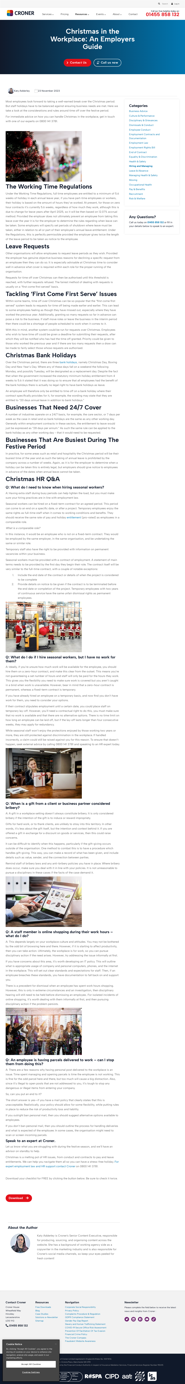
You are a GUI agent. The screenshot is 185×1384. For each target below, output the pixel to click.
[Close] (55, 1344)
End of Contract (138, 152)
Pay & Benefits (137, 189)
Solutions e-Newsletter (46, 1317)
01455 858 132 (162, 14)
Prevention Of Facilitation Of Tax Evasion (85, 1331)
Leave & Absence (138, 170)
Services (47, 14)
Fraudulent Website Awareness (80, 1341)
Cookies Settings (31, 1372)
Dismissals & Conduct (141, 125)
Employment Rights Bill (142, 147)
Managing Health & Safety (143, 175)
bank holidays (68, 362)
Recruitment (136, 194)
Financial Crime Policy (76, 1334)
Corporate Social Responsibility (80, 1307)
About (116, 14)
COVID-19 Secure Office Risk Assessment (85, 1327)
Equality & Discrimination (143, 156)
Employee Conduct (140, 129)
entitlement (74, 517)
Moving (133, 180)
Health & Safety (137, 161)
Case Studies (41, 1314)
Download (16, 1198)
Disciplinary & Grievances (143, 120)
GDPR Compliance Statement (79, 1317)
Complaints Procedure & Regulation (82, 1314)
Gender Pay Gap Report (76, 1321)
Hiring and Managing (141, 166)
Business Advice (138, 111)
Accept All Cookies (31, 1364)
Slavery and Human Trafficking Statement (85, 1324)
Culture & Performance (142, 115)
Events (100, 14)
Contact (133, 14)
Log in (176, 4)
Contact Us (78, 62)
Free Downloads (43, 1307)
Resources (81, 14)
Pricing (65, 14)
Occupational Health (140, 184)
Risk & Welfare (137, 198)
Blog (37, 1310)
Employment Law (138, 142)
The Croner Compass (75, 1338)
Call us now (107, 62)
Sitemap (39, 1321)
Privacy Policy (72, 1310)
